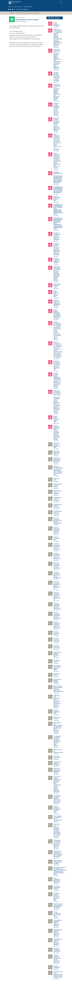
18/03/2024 (56, 714)
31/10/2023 (56, 116)
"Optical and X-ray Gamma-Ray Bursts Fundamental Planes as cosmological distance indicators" (57, 701)
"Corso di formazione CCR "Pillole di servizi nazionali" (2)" (57, 565)
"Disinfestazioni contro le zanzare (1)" (57, 492)
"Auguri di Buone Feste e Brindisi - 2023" (57, 198)
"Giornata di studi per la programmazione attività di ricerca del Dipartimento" (58, 974)
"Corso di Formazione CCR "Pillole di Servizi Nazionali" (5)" (57, 606)
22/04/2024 (56, 793)
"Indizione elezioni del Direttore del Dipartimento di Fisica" (56, 303)
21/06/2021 (56, 464)
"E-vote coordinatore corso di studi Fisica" (57, 914)
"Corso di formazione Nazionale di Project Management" (57, 575)
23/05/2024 (56, 837)
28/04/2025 (56, 455)
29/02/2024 (56, 241)
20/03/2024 (56, 747)
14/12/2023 (56, 629)
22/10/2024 (56, 449)
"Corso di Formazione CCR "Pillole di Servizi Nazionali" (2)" (57, 556)
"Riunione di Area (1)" (56, 674)
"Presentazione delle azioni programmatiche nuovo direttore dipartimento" (57, 854)
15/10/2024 (56, 953)
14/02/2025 (56, 969)
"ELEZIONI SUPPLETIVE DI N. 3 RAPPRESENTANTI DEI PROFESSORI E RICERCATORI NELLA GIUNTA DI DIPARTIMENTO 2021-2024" (58, 178)
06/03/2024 (56, 708)
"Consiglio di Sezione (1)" (56, 757)
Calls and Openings (27, 6)
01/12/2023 (56, 150)
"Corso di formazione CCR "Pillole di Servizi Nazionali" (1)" (57, 546)
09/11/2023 (56, 569)
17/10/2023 (56, 525)
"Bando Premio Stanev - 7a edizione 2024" (56, 293)
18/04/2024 (56, 358)
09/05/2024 (56, 848)
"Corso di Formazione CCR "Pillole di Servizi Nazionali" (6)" (57, 615)
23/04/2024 (56, 804)
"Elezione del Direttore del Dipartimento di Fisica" (56, 460)
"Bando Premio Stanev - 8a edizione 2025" (56, 419)
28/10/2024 (56, 963)
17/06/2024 (56, 371)
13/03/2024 (56, 733)
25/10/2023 (56, 541)
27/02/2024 (56, 281)
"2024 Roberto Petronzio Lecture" (57, 286)
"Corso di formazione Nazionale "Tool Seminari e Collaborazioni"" (57, 520)
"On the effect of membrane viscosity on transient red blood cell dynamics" (56, 844)
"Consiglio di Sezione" (56, 661)
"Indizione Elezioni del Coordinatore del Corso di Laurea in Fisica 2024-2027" (56, 365)
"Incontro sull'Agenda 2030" (56, 712)
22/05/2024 (56, 858)
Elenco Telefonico (18, 6)
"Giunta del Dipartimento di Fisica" (56, 453)
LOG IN (27, 9)
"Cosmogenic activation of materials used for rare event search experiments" (57, 799)
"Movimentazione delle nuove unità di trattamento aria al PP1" (57, 906)
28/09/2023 (56, 82)
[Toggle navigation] (61, 2)
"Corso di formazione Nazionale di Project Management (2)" (56, 596)
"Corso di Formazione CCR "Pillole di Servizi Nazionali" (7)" (57, 625)
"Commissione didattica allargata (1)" (57, 763)
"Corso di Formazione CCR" (56, 538)
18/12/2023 (56, 202)
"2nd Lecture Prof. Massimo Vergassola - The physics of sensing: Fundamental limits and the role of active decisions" (56, 830)
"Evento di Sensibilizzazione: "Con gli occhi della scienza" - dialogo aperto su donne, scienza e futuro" (58, 470)
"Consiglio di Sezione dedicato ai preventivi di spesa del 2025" (56, 897)
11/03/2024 (56, 264)
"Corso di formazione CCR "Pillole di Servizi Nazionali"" (56, 530)
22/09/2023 (56, 481)
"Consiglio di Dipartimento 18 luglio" (56, 888)
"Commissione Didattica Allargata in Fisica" (57, 654)
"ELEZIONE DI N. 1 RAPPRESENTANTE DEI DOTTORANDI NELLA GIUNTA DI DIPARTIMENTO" (58, 189)
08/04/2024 (56, 754)
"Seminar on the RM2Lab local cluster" (56, 950)
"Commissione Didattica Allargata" (57, 681)
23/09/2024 (56, 936)
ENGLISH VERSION (20, 9)
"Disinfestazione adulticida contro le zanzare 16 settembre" (57, 923)
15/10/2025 (56, 440)
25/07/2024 (56, 413)
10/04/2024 (56, 298)
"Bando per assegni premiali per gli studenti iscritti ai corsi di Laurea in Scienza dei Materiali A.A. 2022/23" (57, 124)
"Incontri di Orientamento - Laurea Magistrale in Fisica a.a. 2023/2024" (56, 236)
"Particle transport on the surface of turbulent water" (57, 809)
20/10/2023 (56, 515)
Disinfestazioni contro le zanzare (27, 20)
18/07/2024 (56, 890)
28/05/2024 (56, 821)
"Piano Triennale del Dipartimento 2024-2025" (56, 880)
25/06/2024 (56, 884)
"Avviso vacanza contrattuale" (56, 24)
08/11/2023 (56, 590)
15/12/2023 (56, 683)
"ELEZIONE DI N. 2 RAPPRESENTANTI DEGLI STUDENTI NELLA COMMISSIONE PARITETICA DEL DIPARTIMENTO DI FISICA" (58, 209)
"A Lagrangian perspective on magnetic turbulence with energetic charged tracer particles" (57, 741)
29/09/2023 (56, 488)
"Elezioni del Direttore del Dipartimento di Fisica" (56, 770)
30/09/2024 (56, 946)
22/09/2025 (56, 978)
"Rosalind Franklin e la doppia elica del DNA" (56, 260)
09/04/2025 (56, 423)
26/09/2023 (56, 47)
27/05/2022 (56, 476)
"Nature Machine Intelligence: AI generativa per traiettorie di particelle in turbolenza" (57, 314)
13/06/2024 (56, 388)
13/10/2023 (56, 508)
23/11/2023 (56, 610)
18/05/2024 (56, 339)
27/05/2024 (56, 774)
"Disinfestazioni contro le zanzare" (57, 485)
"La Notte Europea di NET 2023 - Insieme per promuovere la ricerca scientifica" (56, 76)
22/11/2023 (56, 649)
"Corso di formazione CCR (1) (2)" (56, 647)
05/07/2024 (56, 909)
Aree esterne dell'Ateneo (20, 21)
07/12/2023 (56, 194)
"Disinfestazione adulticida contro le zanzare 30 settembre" (57, 942)
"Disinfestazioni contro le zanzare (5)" (57, 513)
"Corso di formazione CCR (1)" (56, 633)
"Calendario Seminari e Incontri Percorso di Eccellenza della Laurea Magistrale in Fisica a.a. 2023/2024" (56, 249)
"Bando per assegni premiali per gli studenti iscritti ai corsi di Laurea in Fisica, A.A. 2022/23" (56, 109)
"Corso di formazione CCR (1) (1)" (56, 640)
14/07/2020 (56, 27)
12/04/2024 (56, 307)
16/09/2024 (56, 927)
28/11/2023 (56, 657)
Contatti (10, 6)
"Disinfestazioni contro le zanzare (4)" (57, 506)
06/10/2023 (56, 502)
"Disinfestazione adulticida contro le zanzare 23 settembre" (57, 932)
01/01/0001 (56, 184)
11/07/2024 (56, 901)
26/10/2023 (56, 560)
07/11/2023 (56, 579)
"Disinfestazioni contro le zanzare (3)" (57, 499)
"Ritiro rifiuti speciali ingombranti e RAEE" (57, 445)
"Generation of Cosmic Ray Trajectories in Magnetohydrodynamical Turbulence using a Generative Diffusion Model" (59, 871)
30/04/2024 (56, 766)
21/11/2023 (56, 636)
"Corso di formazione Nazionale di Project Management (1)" (56, 585)
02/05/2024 (56, 319)
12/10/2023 (56, 550)
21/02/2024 (56, 215)
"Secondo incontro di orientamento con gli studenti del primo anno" (56, 959)
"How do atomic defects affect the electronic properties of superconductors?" (58, 688)
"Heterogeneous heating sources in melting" (57, 862)
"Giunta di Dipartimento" (56, 967)
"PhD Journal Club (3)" (56, 718)
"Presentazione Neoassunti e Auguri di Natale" (57, 667)
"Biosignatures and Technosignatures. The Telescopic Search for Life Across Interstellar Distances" (58, 727)
